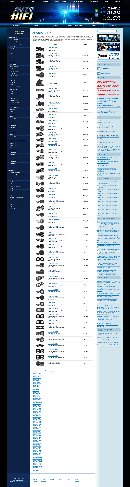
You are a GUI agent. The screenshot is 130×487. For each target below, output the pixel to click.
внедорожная (13, 118)
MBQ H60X (113, 126)
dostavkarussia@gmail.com (20, 481)
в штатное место (14, 51)
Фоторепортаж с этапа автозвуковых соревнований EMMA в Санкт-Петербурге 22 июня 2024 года (108, 169)
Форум (23, 1)
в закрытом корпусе (15, 186)
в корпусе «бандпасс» (15, 172)
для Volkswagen (14, 66)
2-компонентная (14, 75)
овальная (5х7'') (15, 87)
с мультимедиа (14, 39)
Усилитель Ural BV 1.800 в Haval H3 (106, 339)
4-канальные (13, 127)
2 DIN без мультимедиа (16, 44)
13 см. (12, 80)
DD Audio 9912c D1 (113, 146)
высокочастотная (14, 105)
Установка (45, 1)
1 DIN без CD (13, 48)
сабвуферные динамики (16, 197)
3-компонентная (14, 71)
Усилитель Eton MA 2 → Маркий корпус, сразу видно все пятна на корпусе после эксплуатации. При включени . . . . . (108, 313)
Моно (11, 166)
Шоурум (12, 1)
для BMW (12, 62)
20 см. (12, 84)
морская (12, 116)
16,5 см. (13, 73)
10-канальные (13, 150)
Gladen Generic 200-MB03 (108, 131)
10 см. (12, 78)
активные (12, 208)
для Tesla (12, 69)
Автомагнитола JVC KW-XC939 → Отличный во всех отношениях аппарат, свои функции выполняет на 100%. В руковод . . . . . (108, 295)
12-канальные (13, 147)
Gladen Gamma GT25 (107, 142)
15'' (11, 177)
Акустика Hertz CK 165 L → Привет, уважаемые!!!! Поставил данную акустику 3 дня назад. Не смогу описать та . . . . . (108, 307)
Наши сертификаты (78, 1)
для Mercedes (13, 64)
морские (12, 53)
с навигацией (13, 41)
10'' (11, 181)
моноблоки (13, 132)
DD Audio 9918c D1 (107, 149)
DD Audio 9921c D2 (114, 150)
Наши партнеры (94, 1)
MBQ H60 (107, 126)
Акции (106, 1)
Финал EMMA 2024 (102, 165)
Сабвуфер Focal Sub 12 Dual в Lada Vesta (107, 345)
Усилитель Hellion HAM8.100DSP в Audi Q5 (108, 342)
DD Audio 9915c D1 (110, 147)
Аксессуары (113, 25)
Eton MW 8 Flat (106, 122)
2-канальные (13, 129)
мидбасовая (13, 109)
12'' (11, 179)
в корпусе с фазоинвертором (17, 174)
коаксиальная (13, 89)
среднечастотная (14, 107)
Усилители (55, 25)
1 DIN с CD (12, 46)
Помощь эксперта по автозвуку (19, 32)
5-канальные (13, 125)
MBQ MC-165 (104, 127)
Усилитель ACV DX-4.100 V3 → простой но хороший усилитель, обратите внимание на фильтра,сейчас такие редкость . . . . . (108, 318)
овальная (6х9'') (15, 102)
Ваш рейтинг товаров (60, 1)
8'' (11, 184)
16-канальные (13, 143)
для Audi (12, 59)
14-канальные (13, 145)
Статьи (33, 1)
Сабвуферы (94, 25)
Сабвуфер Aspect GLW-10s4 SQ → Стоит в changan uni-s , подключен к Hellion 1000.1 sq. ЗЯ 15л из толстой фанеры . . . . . (108, 283)
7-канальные (13, 154)
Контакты (117, 1)
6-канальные (13, 156)
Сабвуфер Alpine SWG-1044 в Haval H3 (107, 337)
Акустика (36, 25)
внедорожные (13, 136)
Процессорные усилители (75, 25)
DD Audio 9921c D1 (104, 150)
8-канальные (13, 152)
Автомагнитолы (17, 25)
